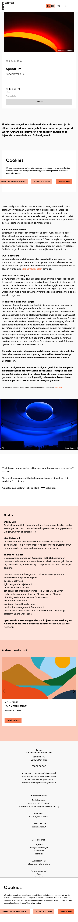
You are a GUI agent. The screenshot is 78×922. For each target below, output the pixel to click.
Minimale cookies (42, 182)
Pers (39, 874)
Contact (39, 877)
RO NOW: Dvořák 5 (16, 706)
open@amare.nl (45, 780)
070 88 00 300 (39, 766)
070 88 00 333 (39, 824)
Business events (39, 861)
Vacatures (39, 851)
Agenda (39, 845)
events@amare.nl (48, 776)
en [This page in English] (52, 6)
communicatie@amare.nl (44, 773)
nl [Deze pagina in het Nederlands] (48, 6)
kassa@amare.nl (39, 827)
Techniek (39, 854)
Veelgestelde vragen (39, 848)
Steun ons (32, 864)
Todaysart (59, 388)
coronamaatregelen (31, 269)
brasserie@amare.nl (47, 783)
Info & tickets (13, 720)
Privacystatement (39, 871)
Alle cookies (64, 182)
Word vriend (44, 864)
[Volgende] (72, 424)
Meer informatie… (13, 173)
